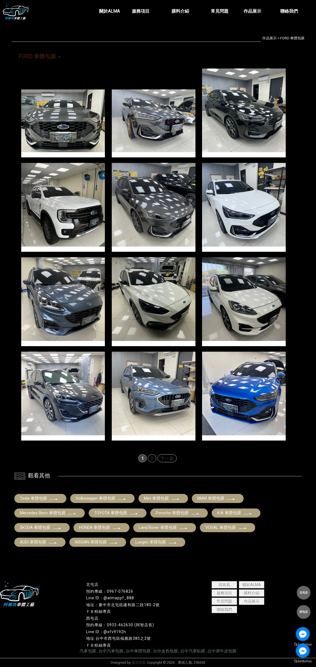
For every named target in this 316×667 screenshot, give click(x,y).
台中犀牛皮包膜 (222, 651)
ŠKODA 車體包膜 (40, 527)
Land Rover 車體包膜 (163, 527)
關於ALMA (252, 585)
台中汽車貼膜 (192, 651)
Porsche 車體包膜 (178, 512)
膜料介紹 (251, 593)
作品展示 (269, 38)
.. (176, 662)
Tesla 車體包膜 (39, 498)
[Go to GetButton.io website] (303, 661)
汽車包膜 (88, 651)
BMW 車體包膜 (216, 498)
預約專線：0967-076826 (109, 591)
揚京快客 (139, 662)
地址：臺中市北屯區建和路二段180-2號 (123, 605)
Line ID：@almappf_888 (110, 598)
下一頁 (167, 458)
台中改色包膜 (165, 651)
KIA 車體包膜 (234, 512)
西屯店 (92, 618)
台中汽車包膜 (111, 651)
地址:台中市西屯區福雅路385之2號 (118, 638)
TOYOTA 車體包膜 (116, 512)
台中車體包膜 (138, 651)
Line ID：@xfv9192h (106, 632)
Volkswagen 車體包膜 (101, 498)
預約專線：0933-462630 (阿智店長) (120, 625)
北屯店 (92, 584)
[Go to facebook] (303, 634)
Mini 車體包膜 (162, 498)
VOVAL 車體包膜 (226, 527)
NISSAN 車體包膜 (96, 542)
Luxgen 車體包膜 (156, 542)
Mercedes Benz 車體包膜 (48, 512)
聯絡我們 (224, 609)
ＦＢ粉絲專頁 (98, 611)
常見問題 (224, 601)
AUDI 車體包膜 (38, 542)
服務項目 (224, 593)
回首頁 (224, 585)
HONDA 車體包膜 (100, 527)
